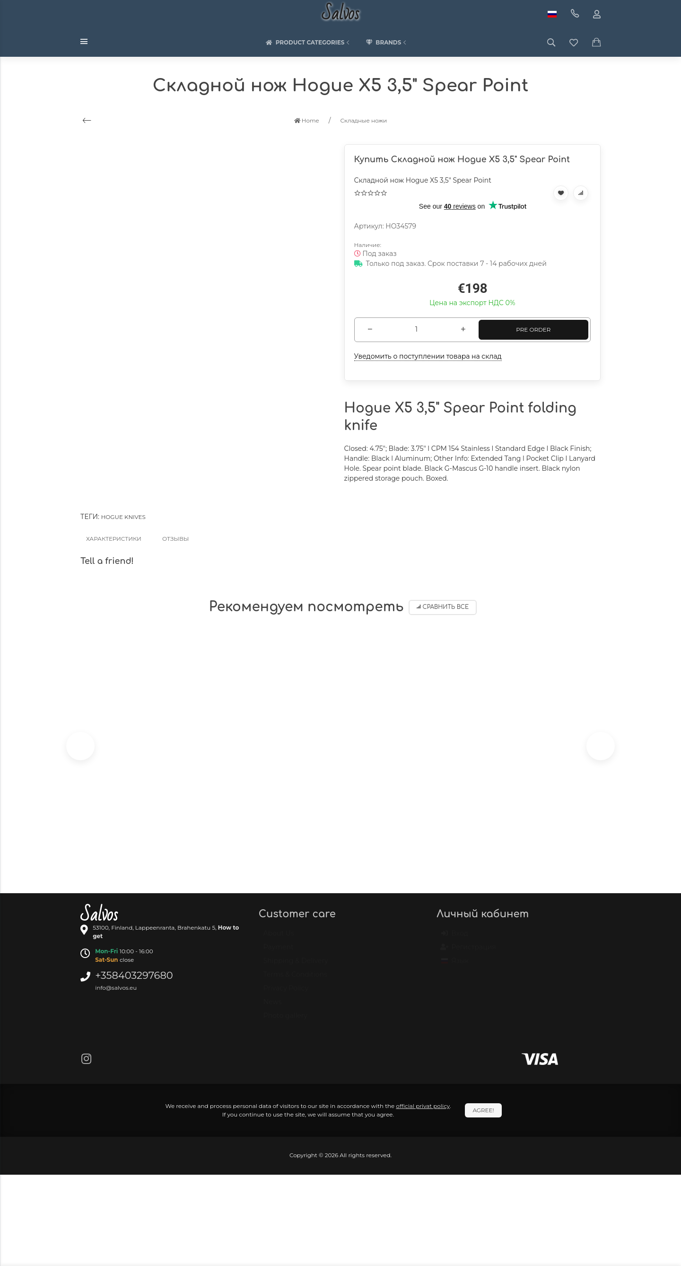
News (272, 1006)
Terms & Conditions (295, 979)
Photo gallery (285, 1020)
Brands (387, 42)
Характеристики (113, 538)
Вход (454, 937)
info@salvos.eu (116, 987)
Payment (278, 951)
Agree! (483, 1110)
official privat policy (423, 1105)
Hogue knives (123, 516)
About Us (278, 937)
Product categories (309, 42)
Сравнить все (443, 607)
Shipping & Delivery (295, 965)
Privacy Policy (285, 992)
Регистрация (468, 951)
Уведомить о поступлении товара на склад (428, 356)
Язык (455, 965)
